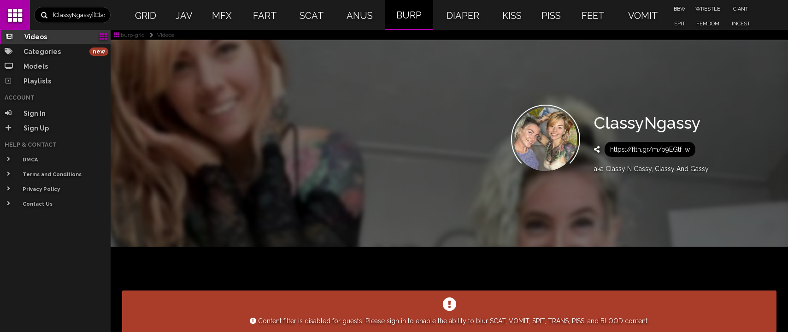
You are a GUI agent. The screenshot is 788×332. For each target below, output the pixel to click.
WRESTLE (707, 9)
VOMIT (643, 15)
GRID (145, 15)
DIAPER (463, 15)
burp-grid (129, 35)
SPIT (679, 24)
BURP (409, 15)
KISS (512, 15)
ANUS (360, 15)
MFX (222, 15)
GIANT (740, 9)
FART (265, 15)
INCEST (741, 24)
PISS (551, 15)
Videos (160, 35)
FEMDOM (707, 24)
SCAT (312, 15)
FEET (593, 15)
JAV (184, 15)
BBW (680, 9)
